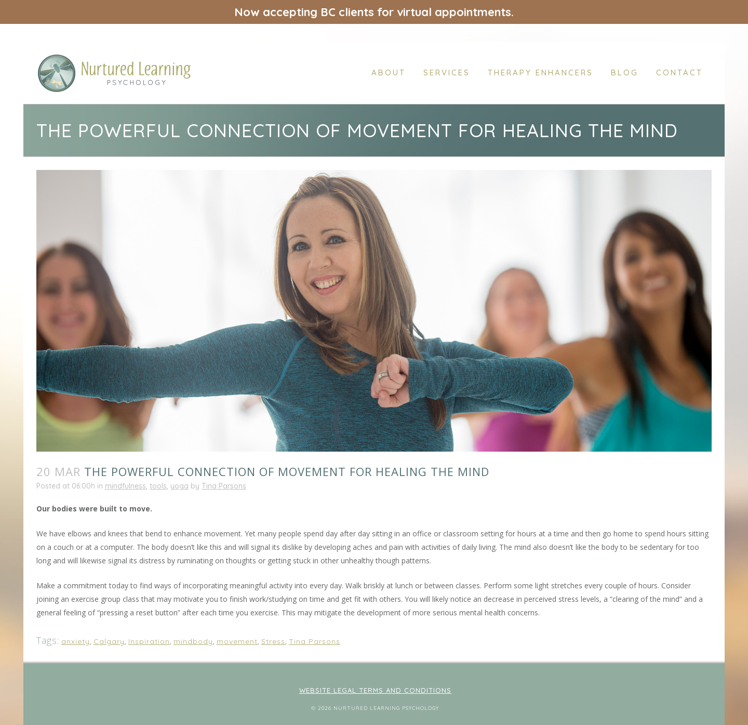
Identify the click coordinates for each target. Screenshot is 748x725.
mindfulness (125, 486)
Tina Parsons (224, 486)
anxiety (75, 641)
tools (158, 486)
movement (237, 641)
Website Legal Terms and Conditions (375, 690)
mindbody (193, 641)
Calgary (109, 641)
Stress (273, 641)
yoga (179, 486)
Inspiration (149, 641)
